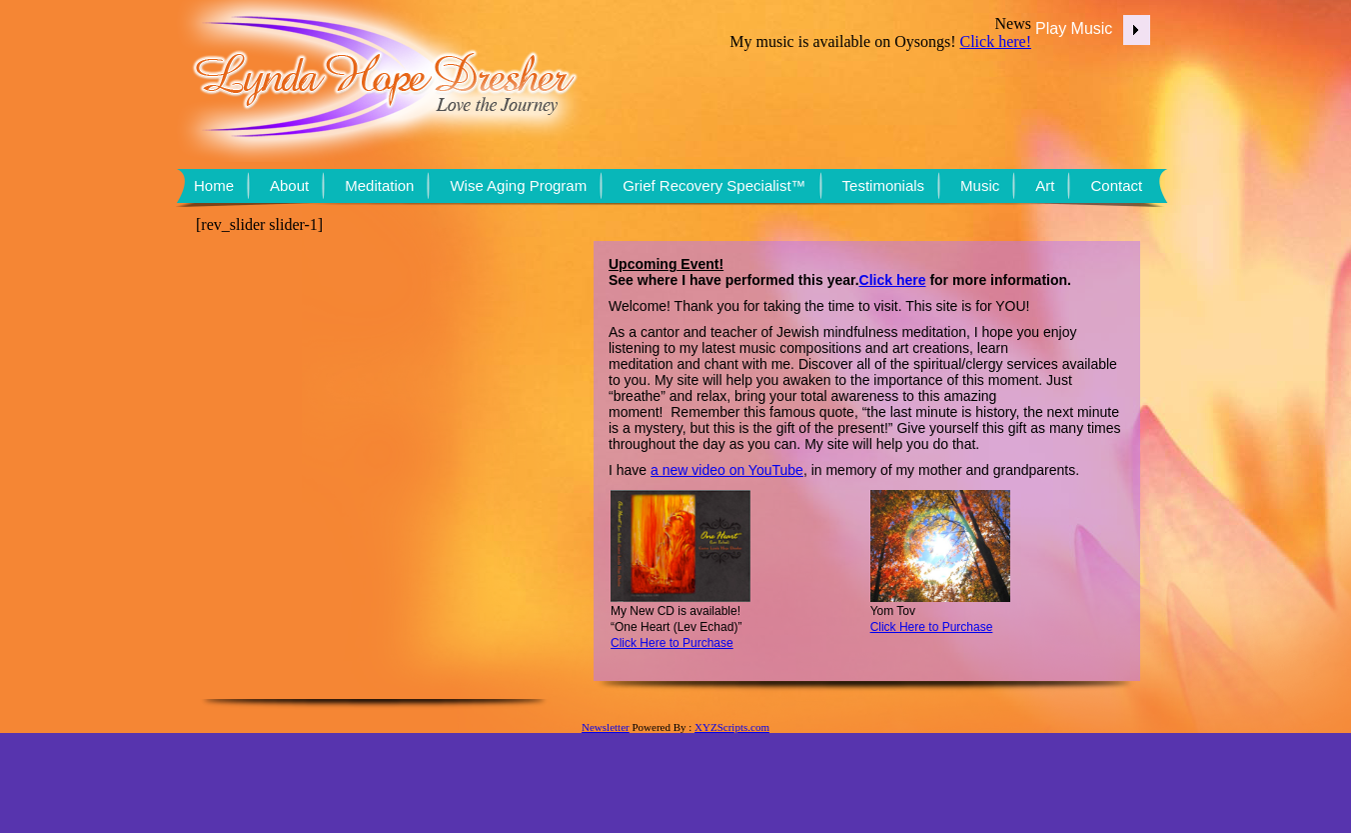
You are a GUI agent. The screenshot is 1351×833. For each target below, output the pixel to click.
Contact (1116, 185)
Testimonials (883, 185)
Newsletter (606, 727)
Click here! (995, 41)
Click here (892, 280)
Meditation (379, 185)
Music (979, 185)
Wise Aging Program (518, 185)
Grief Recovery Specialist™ (714, 185)
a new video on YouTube (727, 470)
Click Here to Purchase (931, 627)
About (289, 185)
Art (1044, 185)
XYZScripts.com (731, 727)
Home (214, 185)
